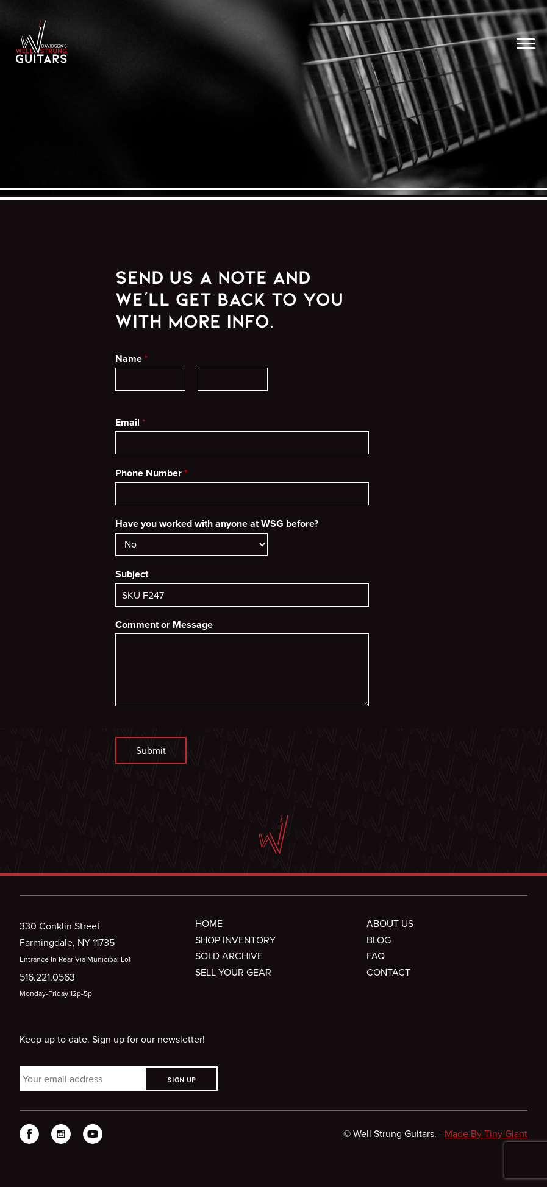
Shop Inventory (235, 939)
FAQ (375, 955)
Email (130, 422)
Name (131, 358)
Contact (388, 972)
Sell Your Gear (233, 972)
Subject (131, 574)
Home (209, 923)
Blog (378, 939)
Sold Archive (229, 955)
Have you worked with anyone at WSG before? (216, 524)
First (122, 398)
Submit (151, 750)
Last (205, 398)
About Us (389, 923)
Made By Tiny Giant (486, 1133)
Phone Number (151, 473)
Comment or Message (164, 625)
